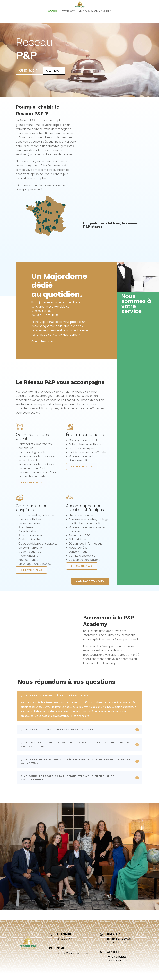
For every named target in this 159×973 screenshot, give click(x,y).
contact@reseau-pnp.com (72, 953)
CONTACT (68, 20)
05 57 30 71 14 (29, 71)
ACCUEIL (52, 20)
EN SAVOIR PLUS (31, 482)
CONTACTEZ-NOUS (90, 581)
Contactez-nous (42, 341)
